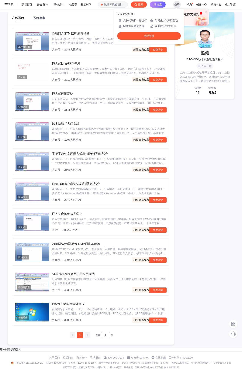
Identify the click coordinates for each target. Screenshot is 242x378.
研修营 (58, 4)
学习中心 (216, 4)
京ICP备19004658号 (56, 363)
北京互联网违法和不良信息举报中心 (140, 363)
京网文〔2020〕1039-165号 (82, 363)
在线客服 (160, 357)
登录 (177, 4)
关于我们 (54, 357)
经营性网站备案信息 (109, 363)
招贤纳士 (68, 357)
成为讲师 (230, 4)
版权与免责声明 (86, 367)
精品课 (73, 4)
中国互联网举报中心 (201, 363)
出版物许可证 (115, 367)
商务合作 (81, 357)
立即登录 (149, 35)
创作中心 (201, 4)
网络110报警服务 (180, 363)
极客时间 (86, 4)
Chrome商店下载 (222, 363)
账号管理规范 (69, 367)
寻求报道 (95, 357)
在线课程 (18, 18)
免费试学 (158, 49)
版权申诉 (101, 367)
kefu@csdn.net (139, 357)
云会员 (41, 4)
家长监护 (164, 363)
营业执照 (128, 367)
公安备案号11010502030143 (28, 363)
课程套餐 (39, 18)
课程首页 (27, 4)
